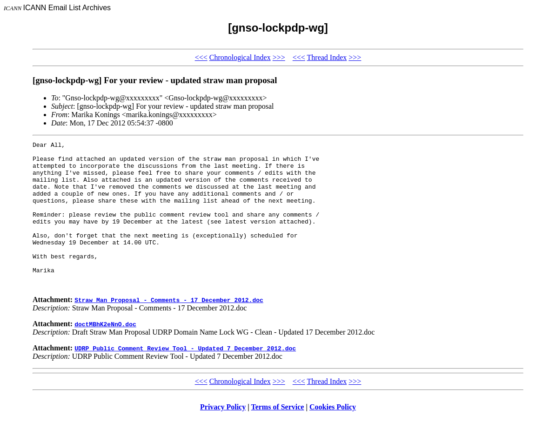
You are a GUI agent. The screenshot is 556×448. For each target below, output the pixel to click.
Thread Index (327, 57)
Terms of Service (277, 436)
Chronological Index (240, 57)
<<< (201, 57)
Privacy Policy (223, 436)
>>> (279, 57)
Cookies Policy (332, 436)
